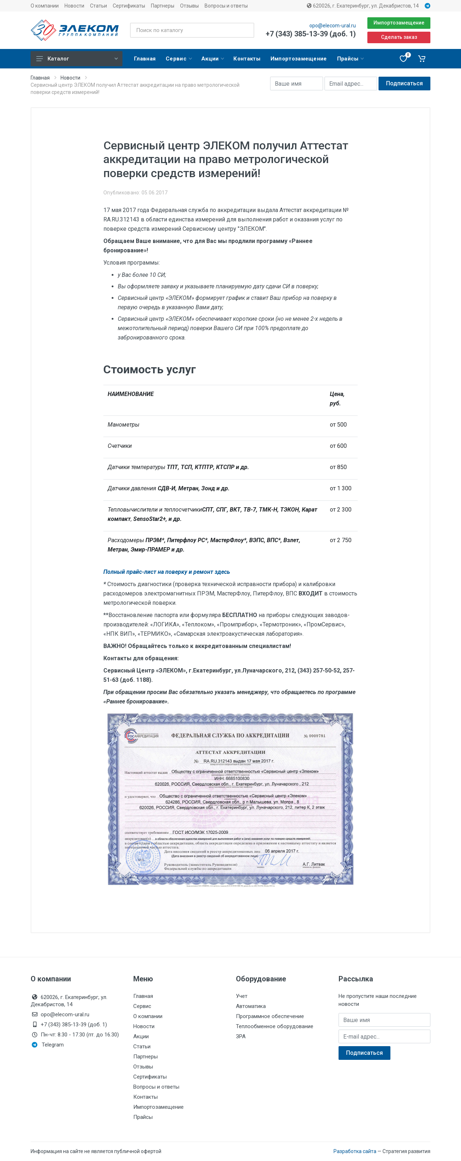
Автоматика (251, 1006)
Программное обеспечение (270, 1016)
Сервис (142, 1006)
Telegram (48, 1044)
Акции (141, 1036)
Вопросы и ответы (226, 5)
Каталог (77, 58)
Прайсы (143, 1117)
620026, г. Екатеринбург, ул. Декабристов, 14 (363, 5)
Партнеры (162, 5)
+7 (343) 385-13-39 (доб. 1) (311, 34)
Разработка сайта (355, 1151)
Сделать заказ (399, 37)
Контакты (145, 1097)
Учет (241, 996)
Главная (40, 78)
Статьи (98, 5)
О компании (45, 5)
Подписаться (404, 83)
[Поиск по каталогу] (192, 30)
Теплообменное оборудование (274, 1026)
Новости (74, 5)
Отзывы (189, 5)
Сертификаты (129, 5)
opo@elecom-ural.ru (332, 25)
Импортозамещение (398, 23)
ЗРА (241, 1036)
